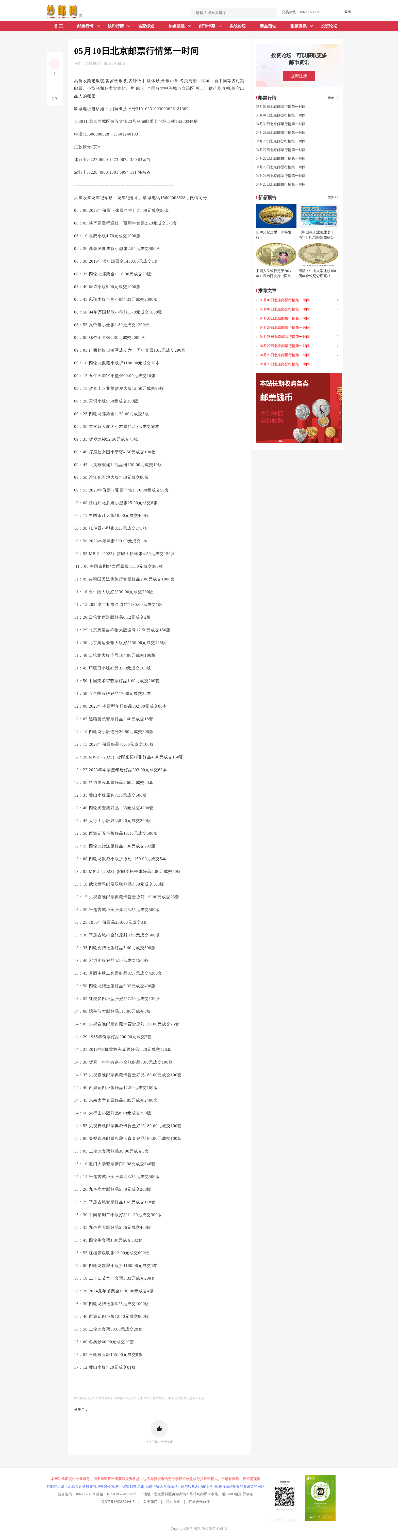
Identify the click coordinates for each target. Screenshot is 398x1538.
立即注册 (299, 76)
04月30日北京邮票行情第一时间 (281, 124)
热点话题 (180, 26)
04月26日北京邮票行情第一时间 (281, 158)
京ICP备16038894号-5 (117, 1502)
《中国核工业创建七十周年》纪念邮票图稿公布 (316, 237)
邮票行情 (88, 26)
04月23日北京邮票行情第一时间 (281, 184)
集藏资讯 (301, 26)
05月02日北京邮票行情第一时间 (281, 107)
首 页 (58, 26)
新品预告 (268, 26)
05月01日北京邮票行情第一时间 (281, 115)
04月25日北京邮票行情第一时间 (281, 167)
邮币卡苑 (210, 26)
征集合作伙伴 (199, 1502)
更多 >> (333, 97)
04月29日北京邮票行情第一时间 (281, 133)
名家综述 (146, 26)
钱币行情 (119, 26)
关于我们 (150, 1502)
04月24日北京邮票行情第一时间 (281, 176)
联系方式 (173, 1502)
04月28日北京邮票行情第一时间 (281, 141)
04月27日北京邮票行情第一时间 (281, 150)
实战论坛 (237, 26)
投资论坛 (329, 26)
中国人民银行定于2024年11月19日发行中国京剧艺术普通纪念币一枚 (273, 276)
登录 (347, 11)
